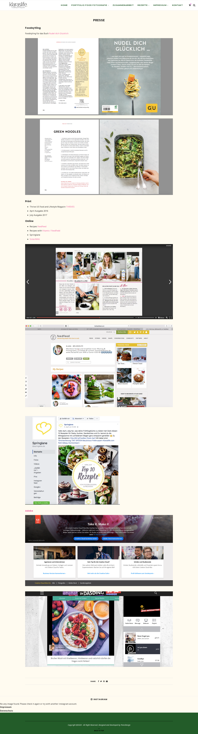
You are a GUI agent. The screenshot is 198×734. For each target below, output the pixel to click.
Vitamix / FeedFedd (51, 230)
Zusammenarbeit (123, 5)
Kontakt (177, 5)
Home (64, 5)
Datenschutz (6, 710)
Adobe (29, 510)
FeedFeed (42, 226)
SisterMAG (35, 239)
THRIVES (70, 206)
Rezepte (143, 5)
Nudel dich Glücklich (58, 33)
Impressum (160, 5)
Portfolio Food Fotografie (89, 5)
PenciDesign (125, 725)
